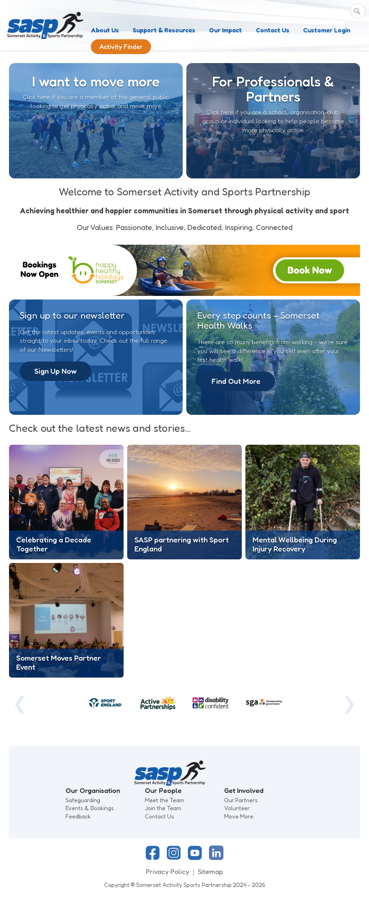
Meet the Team (164, 800)
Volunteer (237, 808)
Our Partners (241, 800)
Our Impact (225, 30)
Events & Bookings (90, 808)
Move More (238, 816)
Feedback (78, 816)
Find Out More (236, 381)
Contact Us (272, 30)
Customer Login (326, 30)
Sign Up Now (55, 371)
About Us (105, 30)
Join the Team (163, 808)
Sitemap (210, 871)
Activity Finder (120, 46)
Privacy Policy (167, 871)
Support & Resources (164, 30)
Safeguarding (83, 800)
